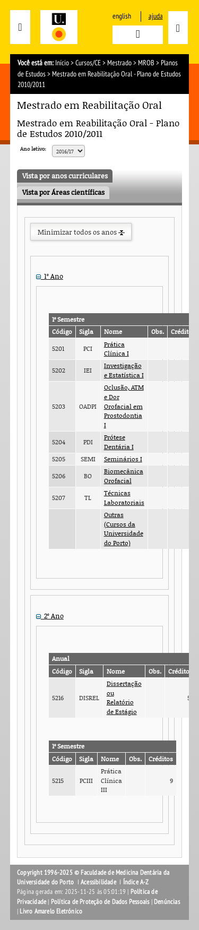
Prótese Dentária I (119, 442)
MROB (146, 62)
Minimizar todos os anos (81, 232)
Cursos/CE (88, 62)
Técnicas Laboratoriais (124, 497)
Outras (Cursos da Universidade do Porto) (123, 528)
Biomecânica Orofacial (123, 476)
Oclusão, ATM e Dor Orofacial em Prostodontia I (124, 406)
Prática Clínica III (111, 780)
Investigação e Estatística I (124, 370)
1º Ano (49, 276)
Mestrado (119, 62)
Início (62, 62)
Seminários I (123, 458)
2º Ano (50, 616)
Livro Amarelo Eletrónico (51, 911)
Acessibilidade (98, 882)
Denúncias (167, 902)
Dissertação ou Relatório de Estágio (124, 697)
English (122, 16)
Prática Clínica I (116, 349)
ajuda (156, 16)
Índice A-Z (136, 882)
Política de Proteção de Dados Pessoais (100, 902)
